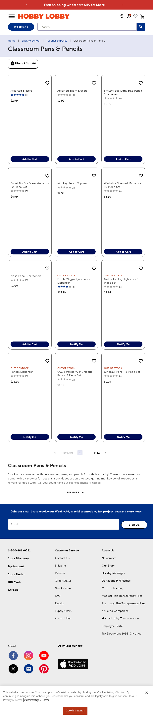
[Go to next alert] (123, 5)
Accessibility (63, 618)
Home (12, 40)
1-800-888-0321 (19, 550)
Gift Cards (15, 582)
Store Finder (16, 574)
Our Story (108, 565)
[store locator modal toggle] (122, 16)
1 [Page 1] (80, 452)
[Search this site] (141, 27)
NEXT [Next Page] (97, 452)
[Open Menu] (11, 16)
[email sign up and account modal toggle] (129, 16)
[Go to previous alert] (27, 5)
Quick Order (63, 588)
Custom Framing (112, 588)
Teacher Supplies (56, 40)
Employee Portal (112, 626)
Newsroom (109, 558)
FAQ (58, 595)
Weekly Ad (21, 26)
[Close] (146, 692)
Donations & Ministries (116, 580)
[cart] (142, 16)
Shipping (60, 565)
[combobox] (87, 27)
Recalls (59, 603)
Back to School (31, 40)
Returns (60, 573)
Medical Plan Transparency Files (122, 595)
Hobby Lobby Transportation (120, 618)
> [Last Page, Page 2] (106, 452)
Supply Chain (63, 610)
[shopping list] (135, 16)
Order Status (63, 580)
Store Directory (18, 558)
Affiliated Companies (115, 610)
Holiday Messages (113, 573)
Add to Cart (29, 159)
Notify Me (76, 344)
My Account (16, 566)
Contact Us (62, 558)
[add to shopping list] (47, 83)
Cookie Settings (75, 710)
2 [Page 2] (87, 452)
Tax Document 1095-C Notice (121, 633)
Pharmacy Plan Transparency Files (123, 603)
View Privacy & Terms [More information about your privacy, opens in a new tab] (36, 700)
